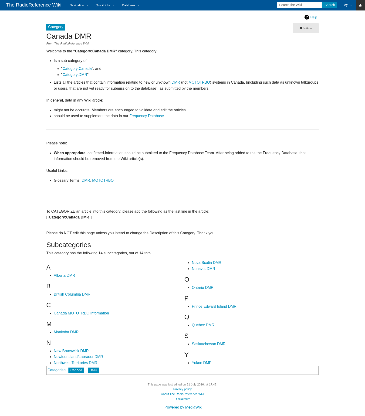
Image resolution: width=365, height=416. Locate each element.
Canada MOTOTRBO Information (81, 313)
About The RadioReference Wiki (182, 394)
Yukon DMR (202, 363)
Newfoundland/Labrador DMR (78, 357)
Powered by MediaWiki (184, 407)
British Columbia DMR (72, 294)
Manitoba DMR (66, 332)
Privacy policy (182, 389)
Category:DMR (75, 75)
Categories (56, 370)
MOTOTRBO (199, 82)
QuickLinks (103, 5)
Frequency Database (146, 116)
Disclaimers (182, 399)
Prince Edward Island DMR (214, 306)
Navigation (77, 5)
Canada (76, 370)
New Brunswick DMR (71, 351)
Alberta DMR (64, 275)
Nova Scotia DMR (206, 263)
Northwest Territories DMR (75, 363)
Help (313, 17)
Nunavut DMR (203, 269)
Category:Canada (77, 69)
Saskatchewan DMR (209, 344)
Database (128, 5)
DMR (176, 82)
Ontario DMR (202, 288)
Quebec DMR (203, 325)
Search (329, 5)
